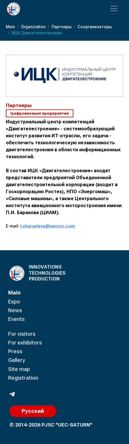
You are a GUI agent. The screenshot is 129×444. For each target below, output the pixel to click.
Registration (23, 378)
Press (15, 351)
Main (14, 293)
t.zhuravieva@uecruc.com (47, 226)
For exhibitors (25, 343)
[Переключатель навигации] (114, 8)
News (15, 310)
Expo (14, 302)
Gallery (16, 360)
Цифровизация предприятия (39, 113)
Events (16, 319)
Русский (33, 411)
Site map (19, 369)
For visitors (22, 334)
